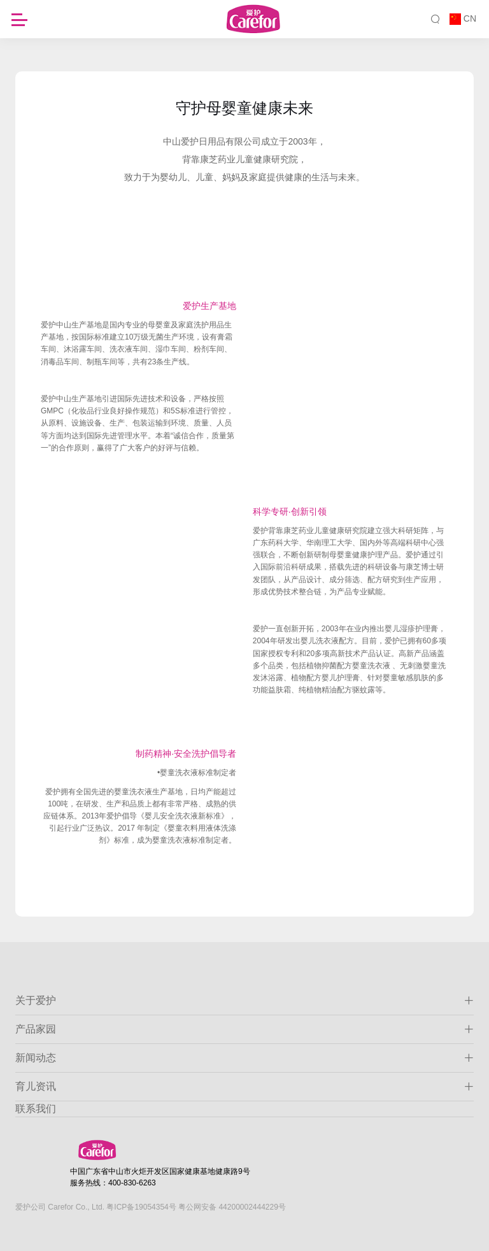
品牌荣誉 (316, 233)
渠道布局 (312, 259)
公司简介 (102, 233)
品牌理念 (244, 233)
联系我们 (35, 1108)
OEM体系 (240, 259)
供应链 (172, 259)
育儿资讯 (244, 1086)
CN (470, 18)
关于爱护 (244, 1000)
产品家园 (244, 1029)
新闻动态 (244, 1058)
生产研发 (387, 233)
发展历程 (173, 233)
